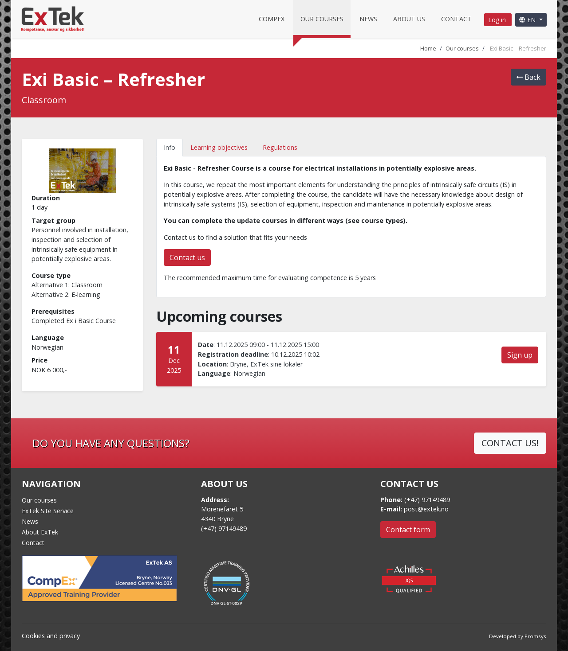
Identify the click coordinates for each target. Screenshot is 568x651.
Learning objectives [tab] (219, 147)
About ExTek (40, 532)
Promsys (535, 636)
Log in (498, 20)
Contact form (408, 529)
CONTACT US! (510, 443)
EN (528, 20)
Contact (456, 19)
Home (428, 48)
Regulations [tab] (280, 147)
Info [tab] (169, 147)
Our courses (321, 19)
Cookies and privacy (51, 636)
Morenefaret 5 (222, 509)
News (368, 19)
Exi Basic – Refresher (518, 48)
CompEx (271, 19)
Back (528, 77)
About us (409, 19)
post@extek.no (426, 509)
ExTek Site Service (48, 511)
